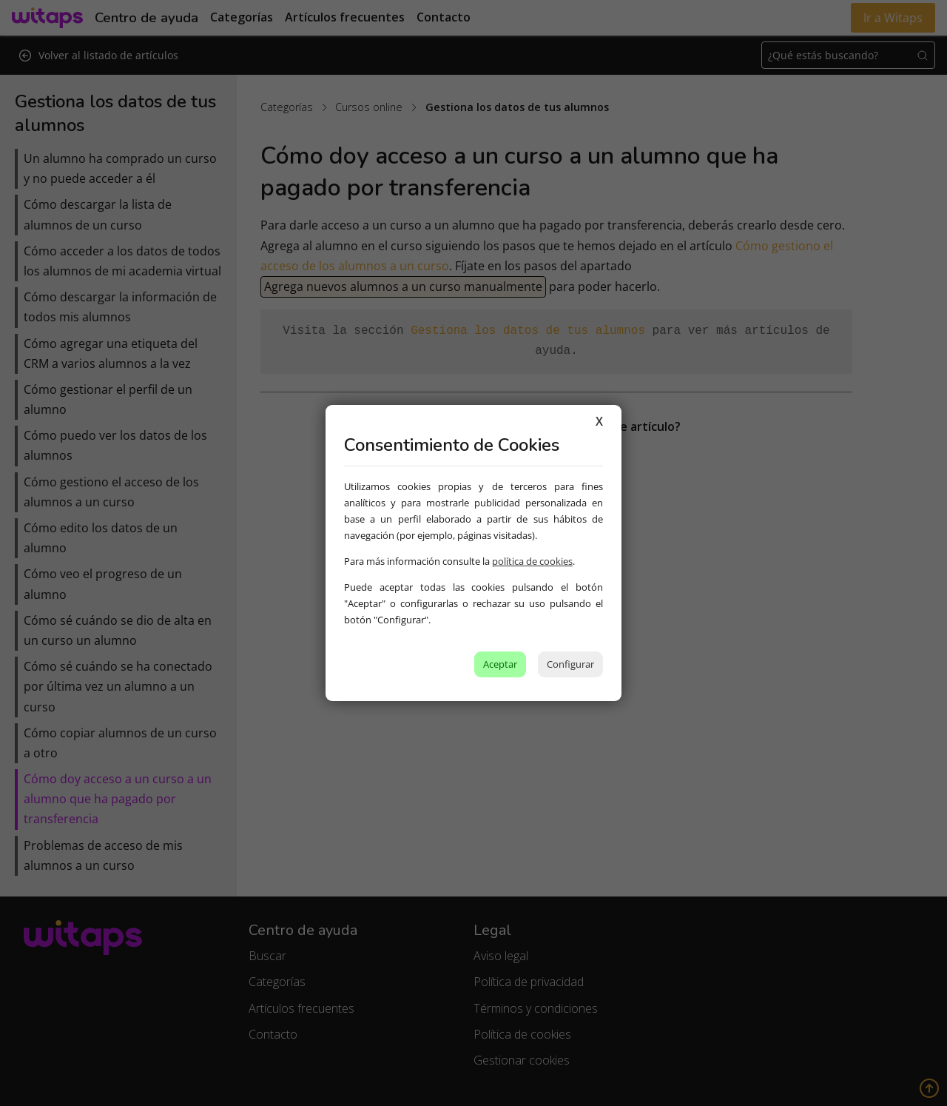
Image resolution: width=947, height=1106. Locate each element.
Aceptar (500, 664)
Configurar (570, 664)
